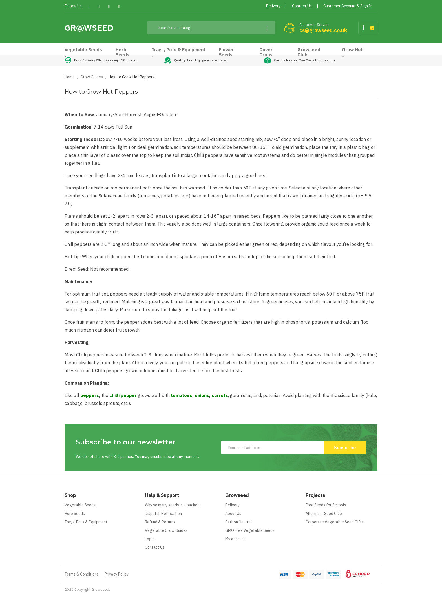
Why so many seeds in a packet (172, 505)
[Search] (211, 27)
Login (149, 538)
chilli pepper (123, 395)
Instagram (119, 6)
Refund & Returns (160, 522)
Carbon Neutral (238, 522)
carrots (220, 395)
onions (202, 395)
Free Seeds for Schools (326, 505)
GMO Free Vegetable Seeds (250, 530)
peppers (89, 395)
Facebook (88, 6)
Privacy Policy (117, 574)
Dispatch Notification (163, 513)
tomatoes (181, 395)
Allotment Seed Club (324, 513)
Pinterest (109, 6)
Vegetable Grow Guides (166, 530)
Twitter (99, 6)
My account (235, 538)
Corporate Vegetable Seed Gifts (335, 522)
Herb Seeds (75, 513)
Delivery (232, 505)
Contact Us (155, 547)
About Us (233, 513)
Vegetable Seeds (80, 505)
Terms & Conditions (82, 574)
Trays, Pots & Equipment (86, 522)
